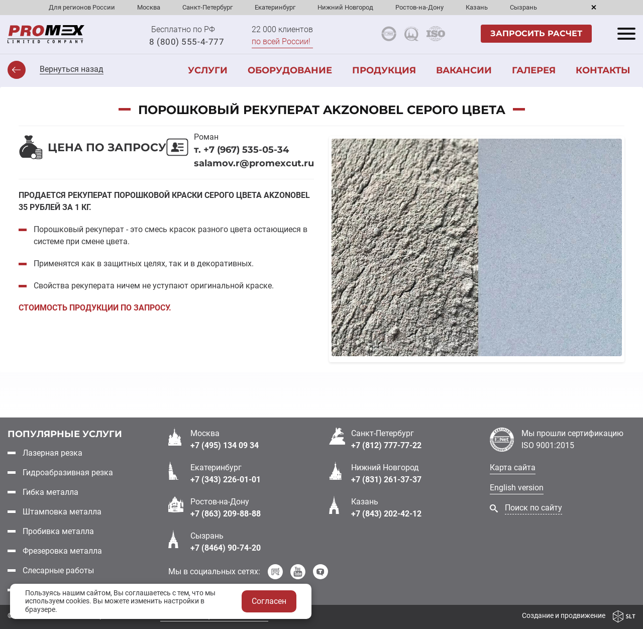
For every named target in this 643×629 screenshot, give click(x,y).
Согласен (269, 601)
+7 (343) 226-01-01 (225, 479)
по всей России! (281, 41)
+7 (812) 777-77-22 (386, 445)
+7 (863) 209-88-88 (225, 513)
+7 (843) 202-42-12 (386, 513)
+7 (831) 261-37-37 (386, 479)
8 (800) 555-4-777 (186, 42)
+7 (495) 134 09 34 (224, 445)
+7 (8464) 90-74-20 (225, 548)
